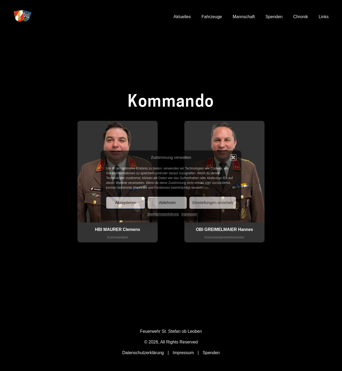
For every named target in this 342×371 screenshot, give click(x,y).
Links (324, 16)
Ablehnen (167, 202)
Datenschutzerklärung (163, 214)
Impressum (189, 214)
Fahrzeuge (211, 16)
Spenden (273, 16)
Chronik (300, 16)
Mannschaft (244, 16)
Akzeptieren (125, 202)
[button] (233, 157)
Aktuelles (182, 16)
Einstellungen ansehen (212, 202)
